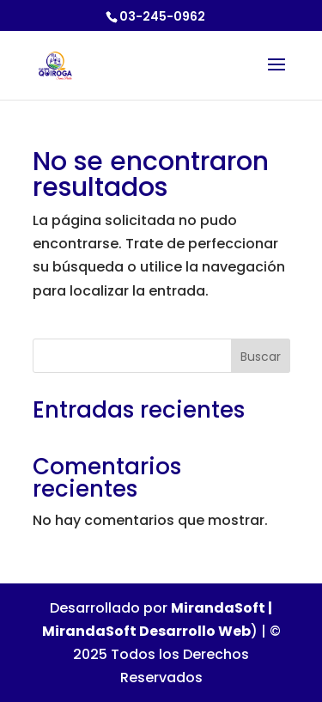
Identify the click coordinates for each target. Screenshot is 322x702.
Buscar (260, 356)
